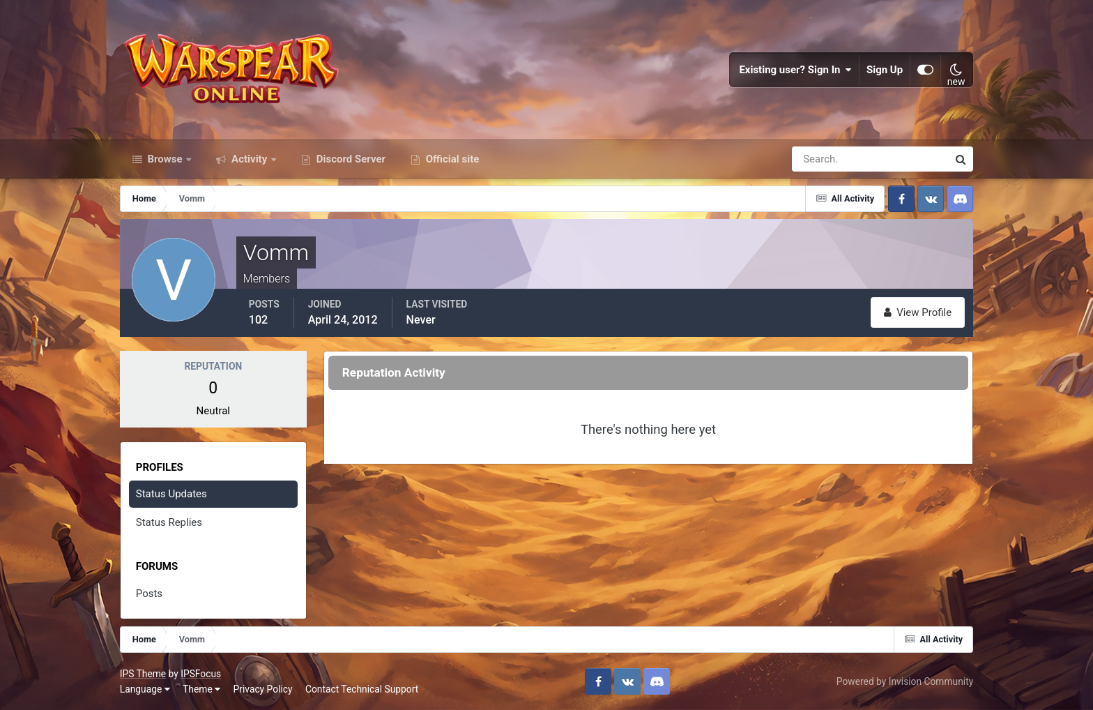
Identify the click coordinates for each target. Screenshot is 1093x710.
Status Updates (171, 494)
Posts (149, 593)
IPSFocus (201, 673)
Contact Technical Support (361, 689)
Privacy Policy (263, 689)
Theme (201, 689)
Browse (165, 159)
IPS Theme (143, 673)
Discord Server (349, 159)
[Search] (822, 159)
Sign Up (884, 69)
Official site (451, 159)
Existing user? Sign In (795, 69)
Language (145, 689)
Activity (249, 159)
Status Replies (169, 522)
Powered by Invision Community (904, 681)
